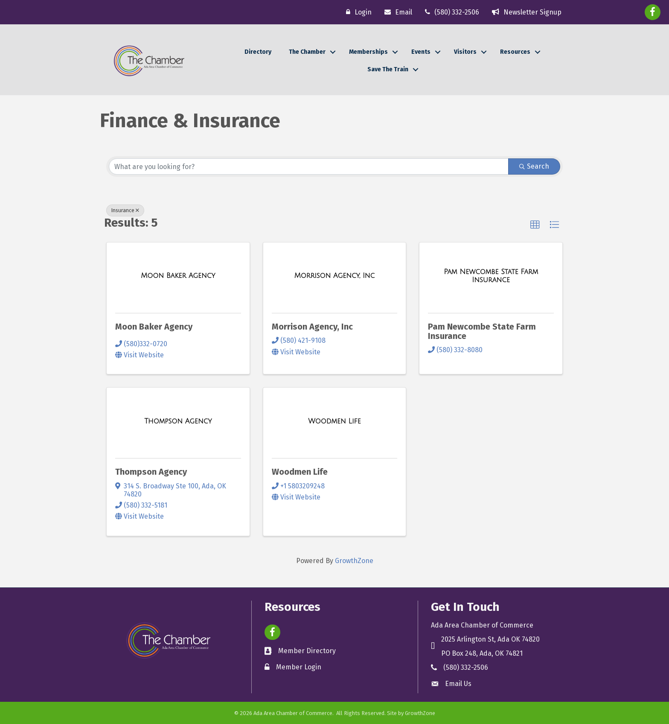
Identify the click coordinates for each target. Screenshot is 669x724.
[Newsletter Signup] (524, 12)
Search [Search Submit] (534, 166)
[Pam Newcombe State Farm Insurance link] (491, 276)
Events (420, 51)
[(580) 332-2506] (450, 12)
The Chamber (307, 51)
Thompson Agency (151, 472)
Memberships (368, 51)
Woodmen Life (300, 472)
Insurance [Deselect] (125, 210)
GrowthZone (354, 561)
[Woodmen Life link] (334, 421)
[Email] (396, 12)
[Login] (357, 12)
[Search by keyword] (309, 166)
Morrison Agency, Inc (312, 326)
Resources (515, 51)
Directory (257, 51)
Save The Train (387, 69)
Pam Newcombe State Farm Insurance (482, 331)
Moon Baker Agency (153, 326)
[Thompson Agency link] (178, 421)
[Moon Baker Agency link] (178, 276)
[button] (535, 225)
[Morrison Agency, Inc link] (334, 276)
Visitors (465, 51)
